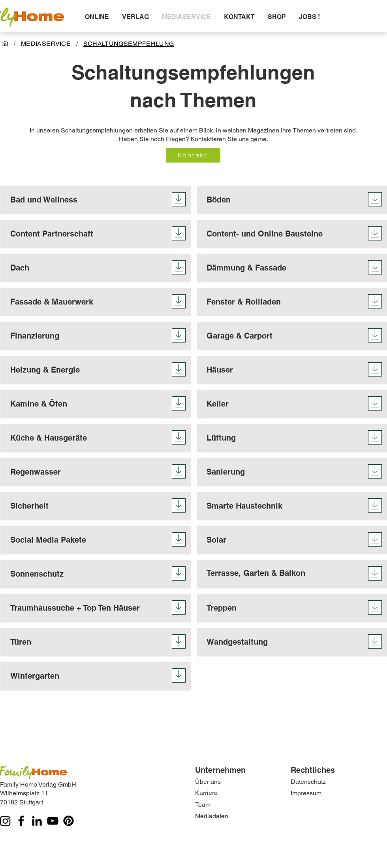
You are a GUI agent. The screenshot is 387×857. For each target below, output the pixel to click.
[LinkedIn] (37, 821)
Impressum (306, 793)
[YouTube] (53, 821)
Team (202, 804)
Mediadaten (211, 816)
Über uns (208, 781)
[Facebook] (21, 821)
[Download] (179, 199)
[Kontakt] (193, 155)
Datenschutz (308, 781)
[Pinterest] (68, 821)
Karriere (206, 792)
